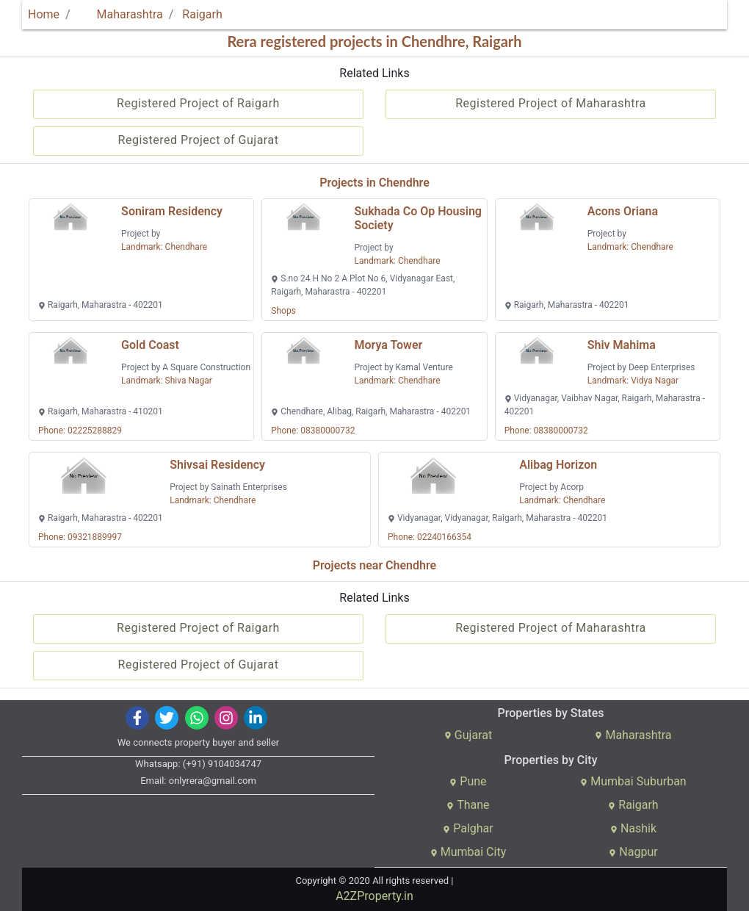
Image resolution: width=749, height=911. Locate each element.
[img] (138, 717)
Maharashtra (121, 14)
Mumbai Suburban (633, 781)
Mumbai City (468, 852)
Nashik (633, 828)
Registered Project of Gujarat (198, 140)
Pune (467, 781)
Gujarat (468, 735)
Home (43, 14)
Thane (467, 805)
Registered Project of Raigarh (198, 103)
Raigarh (202, 14)
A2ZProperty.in (374, 896)
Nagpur (633, 852)
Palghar (468, 828)
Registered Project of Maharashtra (550, 103)
